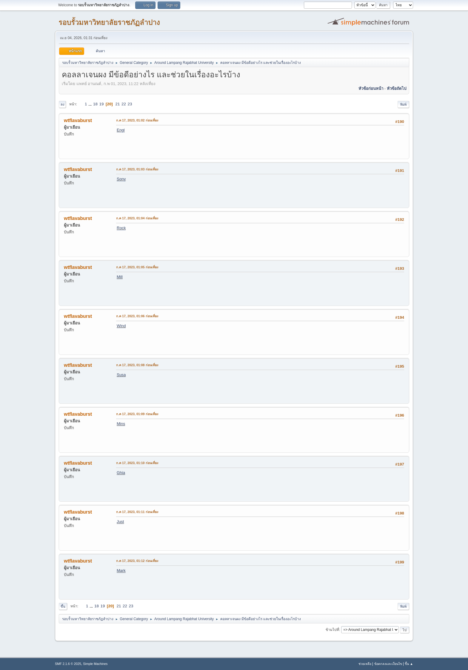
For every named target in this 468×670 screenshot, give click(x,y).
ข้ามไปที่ (332, 630)
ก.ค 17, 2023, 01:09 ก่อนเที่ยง (137, 414)
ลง (62, 104)
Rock (121, 228)
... (90, 104)
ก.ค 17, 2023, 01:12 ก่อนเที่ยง (137, 561)
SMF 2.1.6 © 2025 (68, 664)
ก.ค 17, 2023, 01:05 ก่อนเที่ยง (137, 267)
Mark (121, 570)
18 (95, 104)
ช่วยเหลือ (364, 664)
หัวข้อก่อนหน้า (370, 88)
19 (101, 104)
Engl (121, 130)
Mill (120, 277)
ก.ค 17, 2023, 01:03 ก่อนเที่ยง (137, 169)
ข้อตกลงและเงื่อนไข (388, 664)
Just (120, 521)
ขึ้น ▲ (409, 664)
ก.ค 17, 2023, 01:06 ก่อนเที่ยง (137, 316)
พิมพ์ (403, 104)
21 (118, 104)
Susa (121, 374)
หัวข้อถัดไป (396, 88)
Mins (121, 423)
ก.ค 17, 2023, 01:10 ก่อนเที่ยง (137, 463)
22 (123, 104)
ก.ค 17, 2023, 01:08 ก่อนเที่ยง (137, 365)
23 (130, 104)
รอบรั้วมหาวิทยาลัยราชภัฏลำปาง (109, 22)
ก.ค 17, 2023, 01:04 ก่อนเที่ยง (137, 218)
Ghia (121, 472)
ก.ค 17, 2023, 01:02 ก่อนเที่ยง (137, 120)
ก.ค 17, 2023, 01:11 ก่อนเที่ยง (137, 512)
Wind (121, 326)
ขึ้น (63, 606)
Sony (121, 179)
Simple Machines (95, 664)
